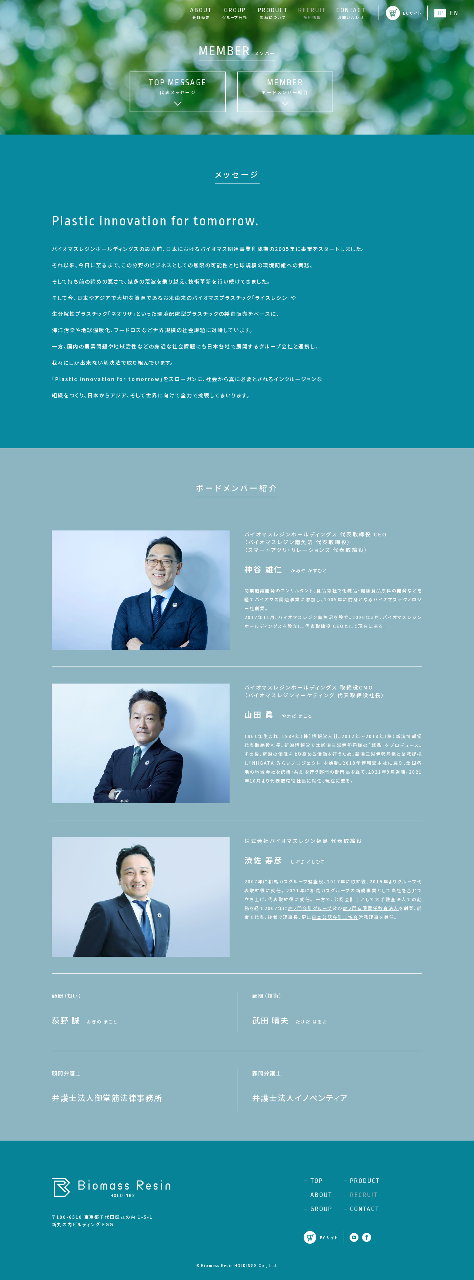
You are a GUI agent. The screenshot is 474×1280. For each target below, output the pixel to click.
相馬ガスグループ (288, 881)
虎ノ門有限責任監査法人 (371, 908)
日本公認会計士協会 (335, 917)
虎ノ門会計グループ (310, 908)
